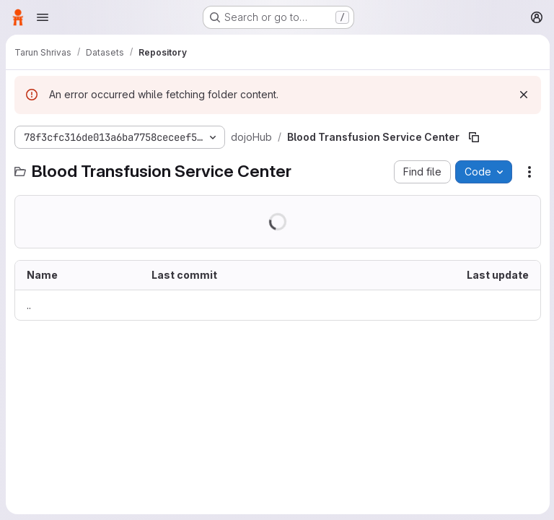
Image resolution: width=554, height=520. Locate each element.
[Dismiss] (522, 94)
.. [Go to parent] (29, 305)
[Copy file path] (473, 137)
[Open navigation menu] (42, 17)
